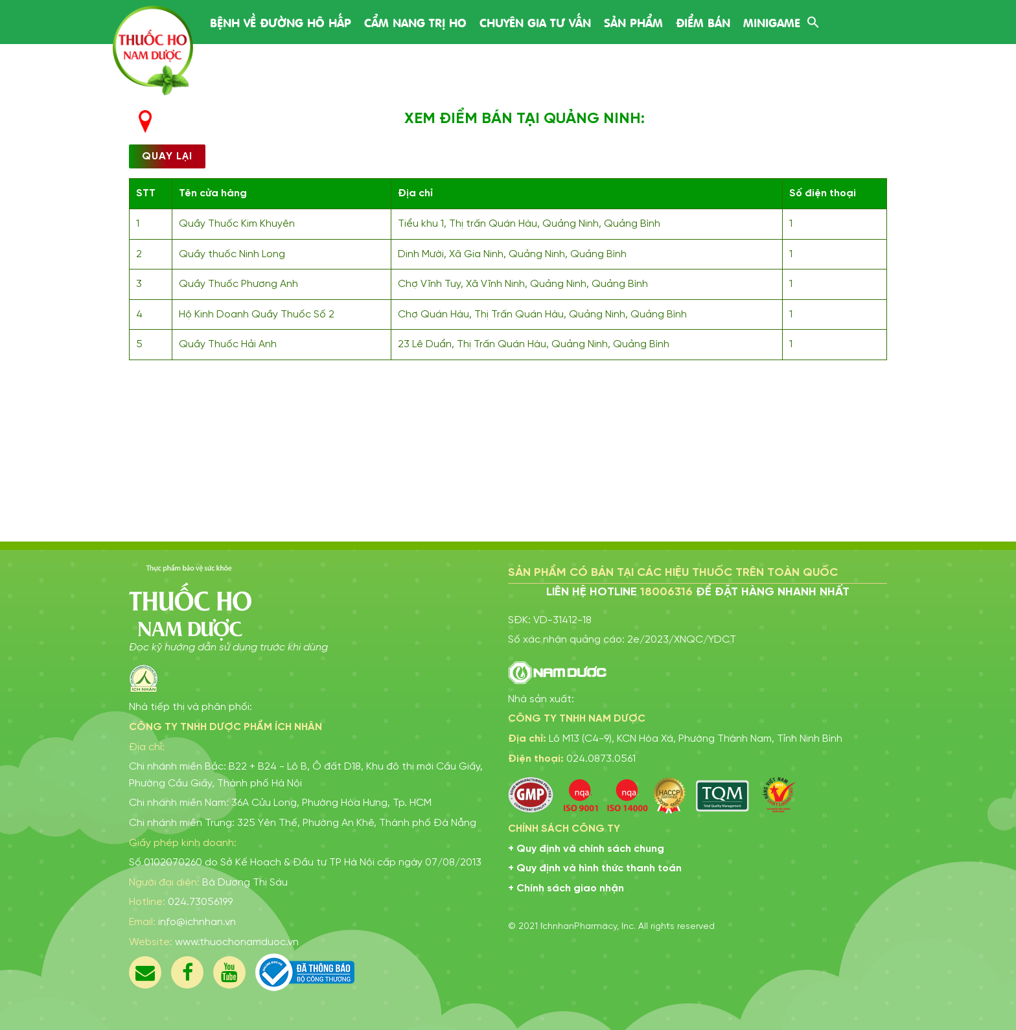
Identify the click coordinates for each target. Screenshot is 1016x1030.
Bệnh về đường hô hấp (280, 22)
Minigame (771, 22)
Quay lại (167, 156)
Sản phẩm (633, 22)
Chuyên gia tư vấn (535, 22)
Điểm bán (703, 22)
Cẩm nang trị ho (415, 22)
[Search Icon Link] (813, 21)
